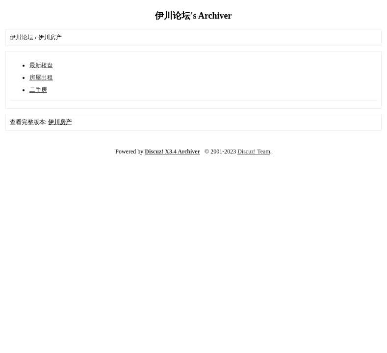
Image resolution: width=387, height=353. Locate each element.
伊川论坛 (21, 37)
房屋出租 (41, 77)
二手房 (38, 89)
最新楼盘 (41, 65)
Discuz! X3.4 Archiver (172, 151)
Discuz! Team (253, 151)
